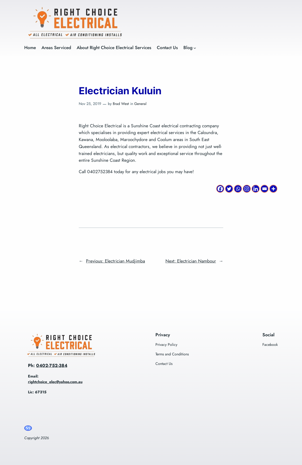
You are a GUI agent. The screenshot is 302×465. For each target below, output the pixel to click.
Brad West (121, 103)
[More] (273, 189)
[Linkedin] (256, 189)
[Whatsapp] (238, 189)
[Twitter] (229, 189)
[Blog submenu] (194, 47)
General (140, 103)
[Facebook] (220, 189)
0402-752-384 (51, 365)
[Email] (264, 189)
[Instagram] (247, 189)
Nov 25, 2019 (90, 103)
